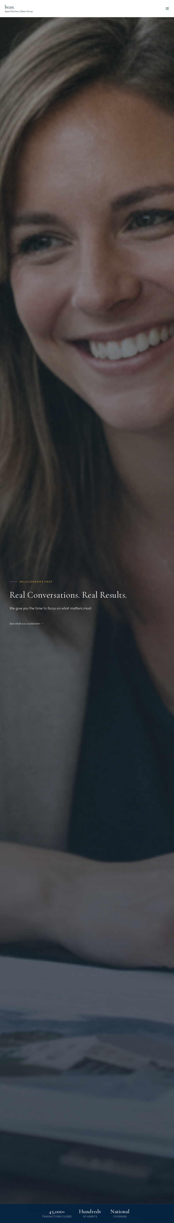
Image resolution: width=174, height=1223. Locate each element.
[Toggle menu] (167, 8)
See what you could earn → (27, 623)
